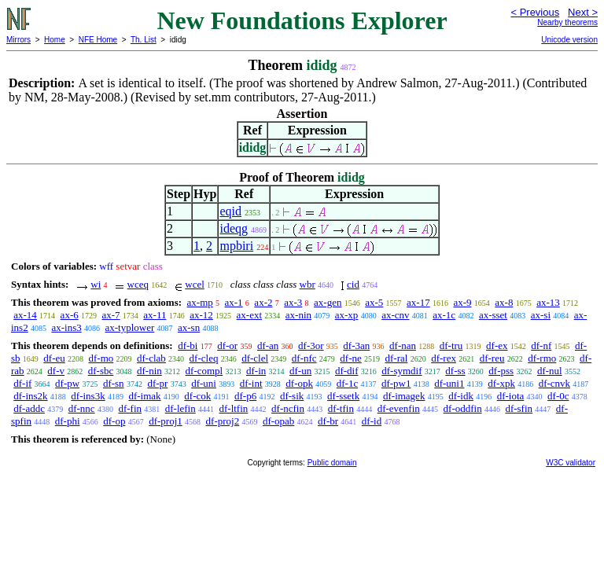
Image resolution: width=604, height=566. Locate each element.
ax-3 (293, 302)
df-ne (350, 358)
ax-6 (70, 315)
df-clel (254, 358)
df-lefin (180, 408)
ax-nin (298, 315)
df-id (371, 421)
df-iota (511, 396)
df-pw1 (396, 383)
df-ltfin (233, 408)
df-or (227, 345)
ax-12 (201, 315)
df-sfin (518, 408)
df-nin (149, 371)
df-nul (549, 371)
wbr (307, 284)
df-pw (67, 383)
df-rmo (542, 358)
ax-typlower (129, 327)
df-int (251, 383)
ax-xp (347, 315)
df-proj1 (165, 421)
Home (54, 39)
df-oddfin (463, 408)
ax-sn (189, 327)
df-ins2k (30, 396)
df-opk (299, 383)
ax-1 (234, 302)
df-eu (53, 358)
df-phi (67, 421)
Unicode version (569, 39)
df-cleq (204, 358)
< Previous (534, 12)
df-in (256, 371)
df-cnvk (554, 383)
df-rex (443, 358)
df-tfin (341, 408)
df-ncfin (287, 408)
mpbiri (236, 245)
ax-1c (444, 315)
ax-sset (493, 315)
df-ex (496, 345)
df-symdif (401, 371)
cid (353, 284)
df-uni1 (449, 383)
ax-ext (249, 315)
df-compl (204, 371)
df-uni (203, 383)
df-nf (541, 345)
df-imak (144, 396)
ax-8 (504, 302)
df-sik (292, 396)
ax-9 (462, 302)
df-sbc (101, 371)
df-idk (460, 396)
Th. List (144, 39)
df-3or (311, 345)
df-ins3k (88, 396)
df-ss (455, 371)
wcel (194, 284)
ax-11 (154, 315)
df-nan (402, 345)
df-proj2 (223, 421)
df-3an (356, 345)
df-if (22, 383)
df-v (55, 371)
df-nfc (304, 358)
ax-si (541, 315)
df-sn (113, 383)
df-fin (130, 408)
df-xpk (501, 383)
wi (95, 284)
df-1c (347, 383)
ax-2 (263, 302)
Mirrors (18, 39)
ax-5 (374, 302)
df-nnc (81, 408)
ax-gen (327, 302)
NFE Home (98, 39)
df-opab (278, 421)
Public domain (332, 462)
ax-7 (110, 315)
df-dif (347, 371)
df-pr (157, 383)
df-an (267, 345)
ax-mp (200, 302)
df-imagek (404, 396)
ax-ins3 (66, 327)
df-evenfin (399, 408)
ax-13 (548, 302)
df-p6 (245, 396)
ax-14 (25, 315)
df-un (300, 371)
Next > (583, 12)
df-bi (187, 345)
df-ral (396, 358)
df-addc (29, 408)
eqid (230, 211)
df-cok (197, 396)
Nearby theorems (567, 22)
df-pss (501, 371)
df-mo (101, 358)
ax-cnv (395, 315)
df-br (328, 421)
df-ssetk (343, 396)
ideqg (233, 228)
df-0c (558, 396)
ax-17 (418, 302)
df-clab (151, 358)
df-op (114, 421)
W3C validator (570, 462)
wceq (138, 284)
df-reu (492, 358)
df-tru (451, 345)
